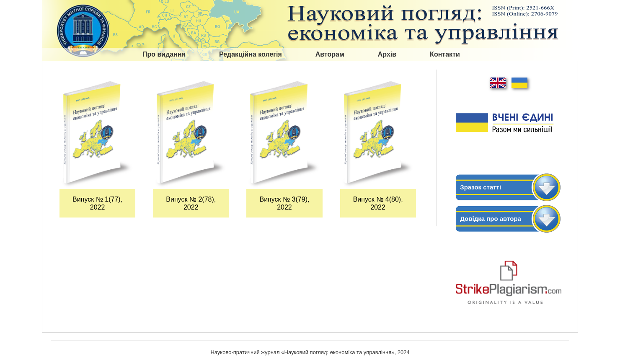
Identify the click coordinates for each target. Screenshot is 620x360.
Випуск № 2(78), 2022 (191, 203)
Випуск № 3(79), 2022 (284, 203)
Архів (387, 54)
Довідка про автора (490, 218)
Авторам (329, 54)
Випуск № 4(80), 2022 (378, 203)
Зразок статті (480, 187)
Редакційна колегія (250, 54)
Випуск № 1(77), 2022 (97, 203)
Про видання (164, 54)
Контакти (445, 54)
